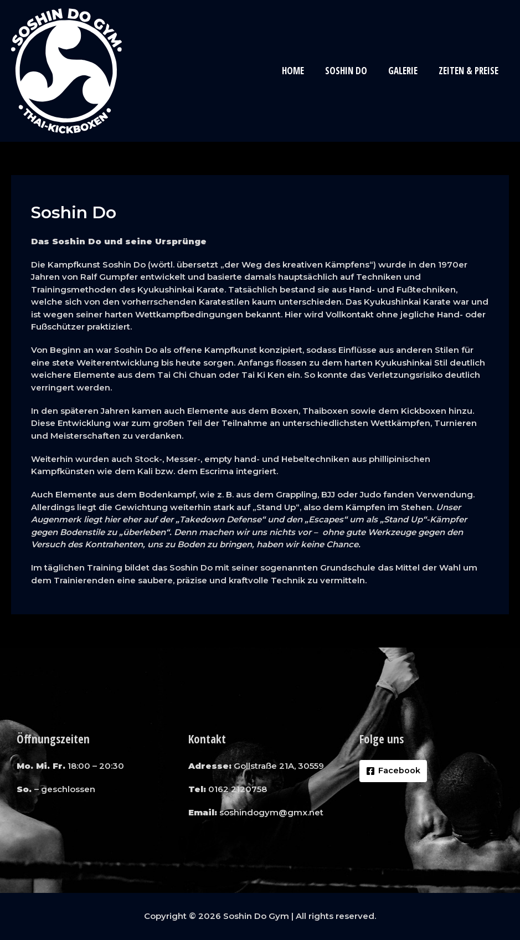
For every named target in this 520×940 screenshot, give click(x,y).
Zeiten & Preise (470, 70)
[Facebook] (393, 771)
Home (301, 70)
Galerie (406, 70)
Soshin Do (352, 70)
